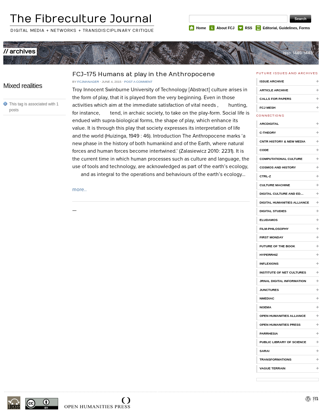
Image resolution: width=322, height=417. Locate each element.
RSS (248, 28)
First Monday (271, 237)
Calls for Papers (275, 98)
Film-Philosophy (274, 228)
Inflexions (269, 263)
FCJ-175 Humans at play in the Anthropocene (143, 74)
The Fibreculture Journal (81, 18)
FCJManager (88, 81)
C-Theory (268, 132)
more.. (79, 189)
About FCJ (226, 28)
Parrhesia (269, 333)
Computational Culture (281, 159)
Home (201, 28)
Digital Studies (273, 211)
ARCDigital (269, 123)
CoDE (264, 150)
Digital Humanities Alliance (284, 202)
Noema (265, 307)
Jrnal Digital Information (283, 281)
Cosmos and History (278, 167)
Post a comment (138, 81)
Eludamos (269, 220)
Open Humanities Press (280, 324)
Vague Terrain (273, 368)
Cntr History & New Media (282, 141)
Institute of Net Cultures (283, 272)
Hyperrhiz (269, 254)
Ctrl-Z (265, 176)
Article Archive (274, 90)
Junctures (269, 290)
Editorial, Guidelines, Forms (286, 28)
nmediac (267, 298)
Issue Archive (272, 81)
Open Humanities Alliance (283, 316)
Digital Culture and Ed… (282, 193)
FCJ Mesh (268, 107)
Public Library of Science (283, 342)
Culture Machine (275, 185)
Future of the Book (277, 246)
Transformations (275, 359)
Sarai (264, 351)
